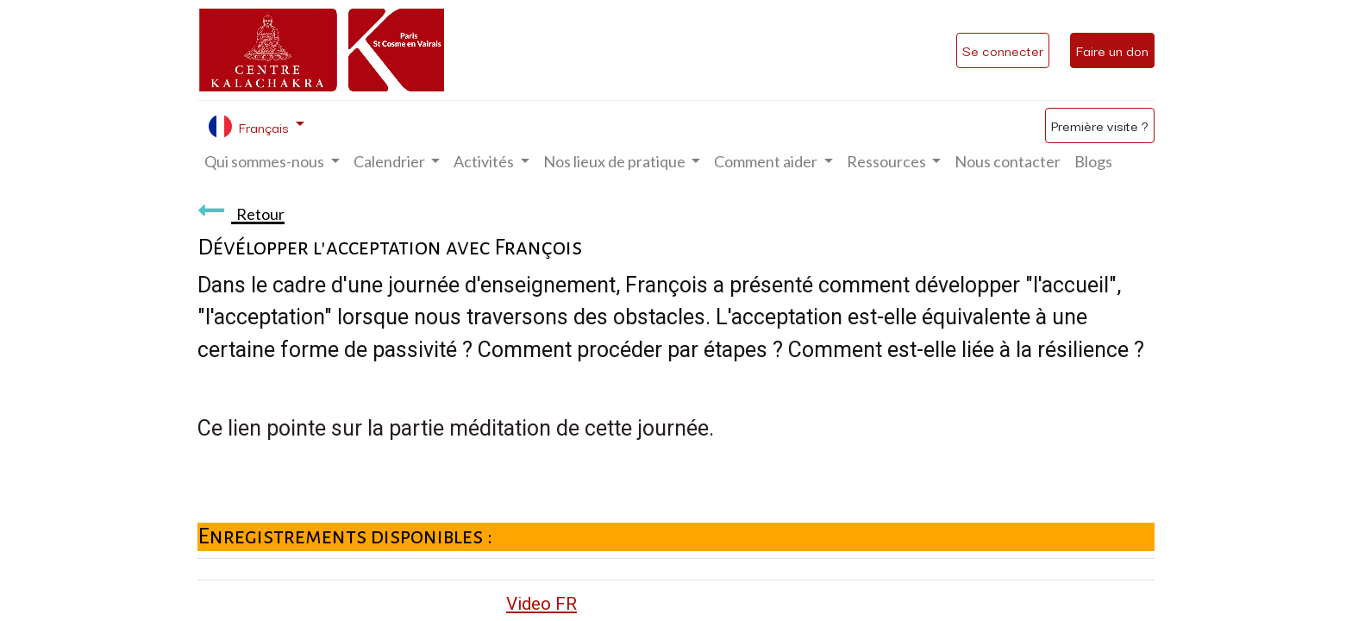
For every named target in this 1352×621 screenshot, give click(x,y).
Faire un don (1112, 50)
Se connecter (1002, 50)
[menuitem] (1007, 161)
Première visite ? (1100, 125)
